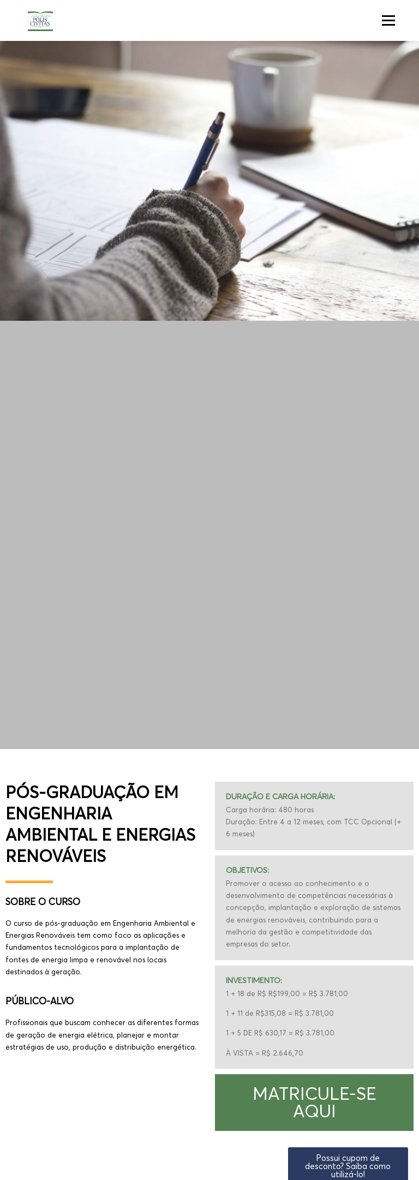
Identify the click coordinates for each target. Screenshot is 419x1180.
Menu (388, 20)
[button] (314, 1102)
